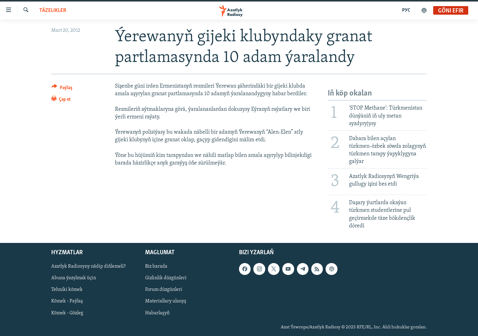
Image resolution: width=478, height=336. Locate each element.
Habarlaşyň (157, 313)
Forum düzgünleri (163, 289)
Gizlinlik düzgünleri (166, 278)
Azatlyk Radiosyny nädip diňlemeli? (88, 266)
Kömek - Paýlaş (67, 301)
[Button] (62, 88)
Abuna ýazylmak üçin (73, 278)
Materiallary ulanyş (165, 301)
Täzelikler (52, 10)
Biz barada (156, 266)
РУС (406, 10)
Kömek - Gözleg (67, 313)
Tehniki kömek (67, 289)
